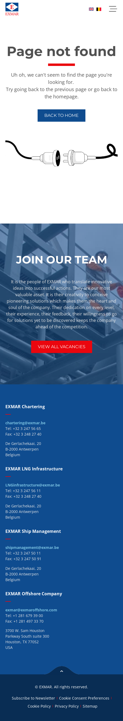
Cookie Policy (39, 706)
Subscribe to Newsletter (33, 698)
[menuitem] (91, 9)
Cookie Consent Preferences (84, 698)
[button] (113, 9)
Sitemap (90, 706)
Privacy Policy (67, 706)
